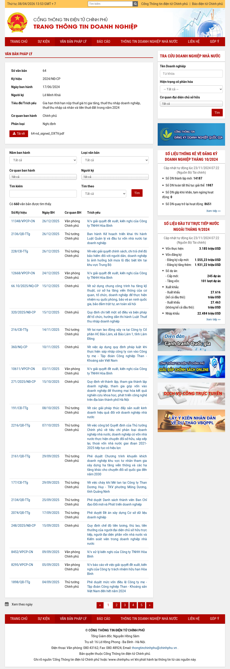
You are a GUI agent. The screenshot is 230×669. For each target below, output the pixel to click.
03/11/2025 (50, 369)
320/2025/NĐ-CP (23, 312)
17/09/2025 (50, 513)
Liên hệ (194, 41)
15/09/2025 (50, 526)
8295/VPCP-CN (22, 565)
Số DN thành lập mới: (184, 178)
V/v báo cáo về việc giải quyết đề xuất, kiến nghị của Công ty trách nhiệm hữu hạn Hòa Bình (117, 569)
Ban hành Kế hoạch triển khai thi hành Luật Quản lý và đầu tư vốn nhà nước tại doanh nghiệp (117, 238)
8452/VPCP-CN (22, 552)
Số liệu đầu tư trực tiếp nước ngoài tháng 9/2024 (191, 226)
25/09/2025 (50, 500)
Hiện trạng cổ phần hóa (176, 82)
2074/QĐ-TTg (20, 513)
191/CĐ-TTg (19, 408)
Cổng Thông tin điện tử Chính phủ (164, 4)
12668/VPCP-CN (23, 273)
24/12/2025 (50, 273)
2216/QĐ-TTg (20, 425)
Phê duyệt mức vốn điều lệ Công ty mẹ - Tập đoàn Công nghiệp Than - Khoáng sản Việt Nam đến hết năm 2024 (117, 586)
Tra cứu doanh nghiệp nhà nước (190, 56)
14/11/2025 (50, 330)
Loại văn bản (90, 153)
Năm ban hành (19, 153)
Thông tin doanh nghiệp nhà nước (149, 41)
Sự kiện (44, 41)
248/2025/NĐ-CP (23, 526)
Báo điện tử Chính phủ (207, 4)
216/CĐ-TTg (19, 330)
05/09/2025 (50, 565)
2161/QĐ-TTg (20, 456)
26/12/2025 (50, 221)
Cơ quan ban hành (22, 170)
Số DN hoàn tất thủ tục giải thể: (189, 185)
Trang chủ (18, 41)
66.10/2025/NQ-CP (25, 286)
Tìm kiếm (16, 186)
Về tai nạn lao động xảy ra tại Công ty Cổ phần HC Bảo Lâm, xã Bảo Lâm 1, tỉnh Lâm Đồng (117, 334)
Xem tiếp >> (213, 211)
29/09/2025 (50, 456)
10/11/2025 (50, 347)
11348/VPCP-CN (23, 221)
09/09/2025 (50, 552)
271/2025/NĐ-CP (23, 382)
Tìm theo (87, 186)
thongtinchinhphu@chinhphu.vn (154, 648)
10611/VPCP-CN (23, 369)
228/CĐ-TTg (19, 251)
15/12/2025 (50, 286)
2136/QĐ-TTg (20, 234)
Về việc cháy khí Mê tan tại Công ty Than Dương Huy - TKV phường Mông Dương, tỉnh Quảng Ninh (117, 487)
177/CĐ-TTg (19, 483)
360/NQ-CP (19, 347)
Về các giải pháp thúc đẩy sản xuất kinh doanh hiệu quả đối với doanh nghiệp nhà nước (117, 412)
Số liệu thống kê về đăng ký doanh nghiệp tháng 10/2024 (191, 156)
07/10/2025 (50, 425)
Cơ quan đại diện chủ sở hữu (180, 97)
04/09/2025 (50, 582)
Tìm (137, 193)
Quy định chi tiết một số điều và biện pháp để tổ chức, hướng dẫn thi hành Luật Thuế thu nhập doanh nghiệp (117, 317)
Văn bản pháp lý (73, 41)
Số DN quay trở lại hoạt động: (189, 204)
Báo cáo (103, 41)
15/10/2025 (50, 382)
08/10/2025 (50, 408)
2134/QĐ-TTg (20, 500)
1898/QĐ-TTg (20, 582)
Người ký (87, 170)
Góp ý (214, 41)
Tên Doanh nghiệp (173, 66)
